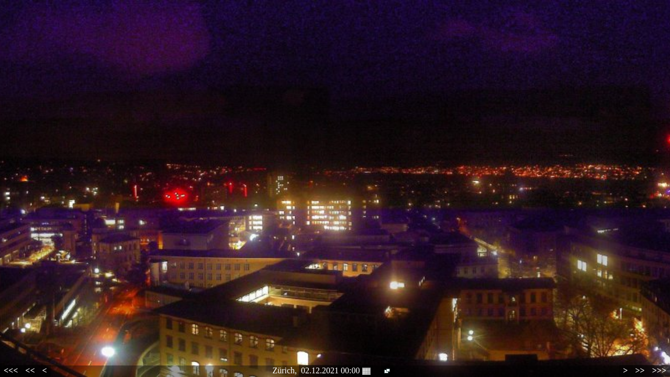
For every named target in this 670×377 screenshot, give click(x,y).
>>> (659, 370)
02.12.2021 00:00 (335, 370)
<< (30, 370)
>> (639, 370)
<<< (11, 370)
